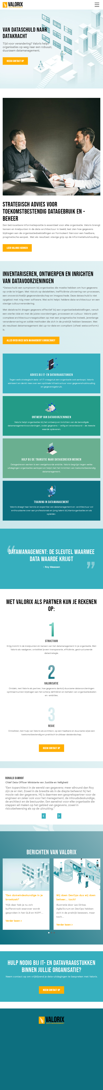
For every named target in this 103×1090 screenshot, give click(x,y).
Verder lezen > (26, 920)
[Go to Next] (59, 815)
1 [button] (48, 932)
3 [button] (54, 932)
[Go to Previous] (44, 815)
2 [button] (51, 932)
